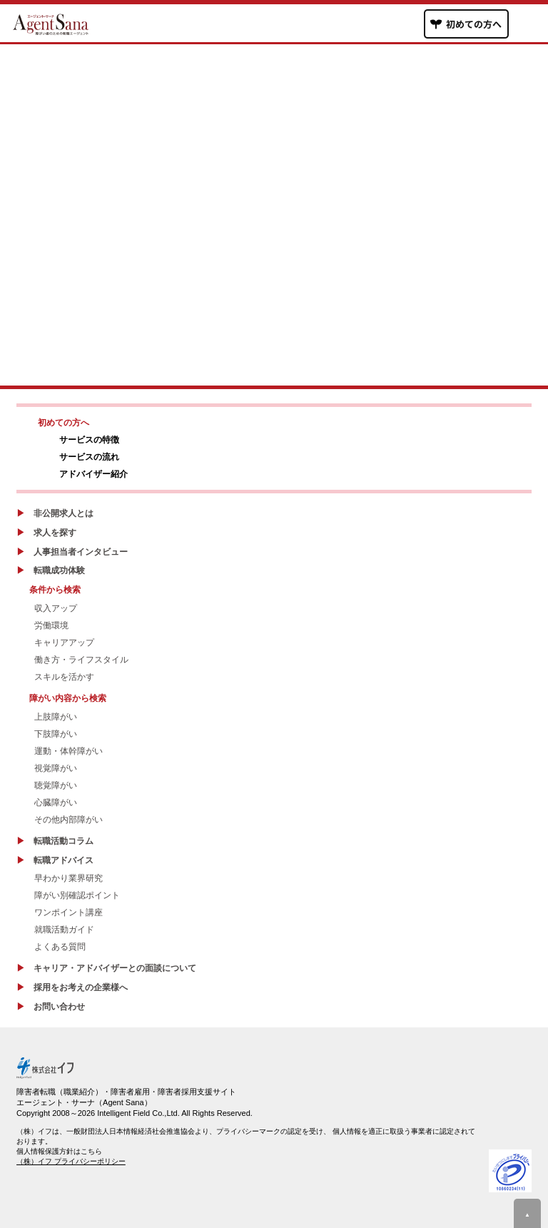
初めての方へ (63, 423)
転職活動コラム (63, 841)
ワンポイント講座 (68, 912)
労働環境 (51, 625)
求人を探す (55, 533)
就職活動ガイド (64, 930)
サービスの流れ (89, 457)
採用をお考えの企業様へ (81, 987)
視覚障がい (55, 768)
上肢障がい (55, 717)
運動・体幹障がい (68, 751)
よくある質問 (60, 947)
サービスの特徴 (89, 440)
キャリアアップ (64, 643)
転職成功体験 (59, 570)
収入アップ (55, 608)
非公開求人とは (63, 513)
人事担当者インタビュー (81, 552)
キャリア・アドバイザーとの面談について (115, 968)
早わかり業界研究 (68, 878)
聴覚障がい (55, 785)
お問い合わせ (59, 1007)
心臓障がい (55, 802)
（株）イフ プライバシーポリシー (71, 1161)
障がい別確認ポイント (77, 895)
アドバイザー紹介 (93, 474)
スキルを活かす (64, 677)
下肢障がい (55, 734)
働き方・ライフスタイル (81, 660)
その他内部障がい (68, 820)
